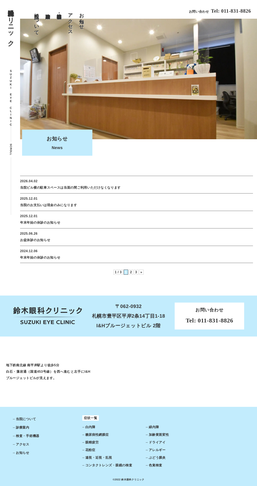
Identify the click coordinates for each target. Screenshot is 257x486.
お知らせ (81, 18)
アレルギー (157, 450)
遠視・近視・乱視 (98, 457)
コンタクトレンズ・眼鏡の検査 (108, 465)
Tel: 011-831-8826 (231, 11)
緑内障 (154, 427)
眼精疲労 (92, 442)
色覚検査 (155, 465)
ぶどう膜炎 (157, 457)
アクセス (70, 21)
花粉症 (90, 450)
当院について (36, 21)
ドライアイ (157, 442)
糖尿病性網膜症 (97, 434)
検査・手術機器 (59, 10)
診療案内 (48, 10)
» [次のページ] (141, 272)
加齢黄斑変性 (159, 434)
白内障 (90, 427)
